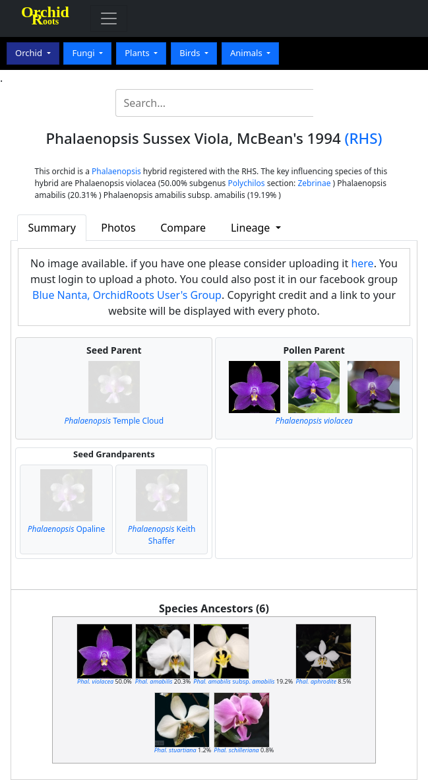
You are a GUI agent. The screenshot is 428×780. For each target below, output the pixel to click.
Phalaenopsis (116, 171)
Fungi (84, 53)
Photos (118, 227)
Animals (247, 53)
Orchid (29, 53)
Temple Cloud (114, 420)
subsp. (233, 681)
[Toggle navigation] (108, 18)
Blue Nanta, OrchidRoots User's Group (127, 295)
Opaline (67, 529)
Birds (190, 53)
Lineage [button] (251, 227)
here (362, 263)
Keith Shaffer (162, 534)
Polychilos (246, 183)
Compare (183, 227)
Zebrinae (313, 183)
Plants (138, 53)
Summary (51, 227)
